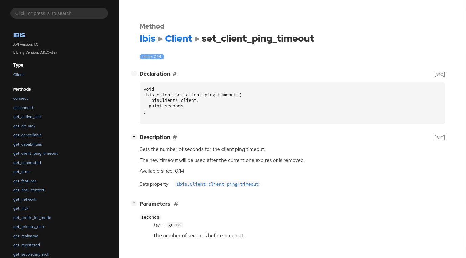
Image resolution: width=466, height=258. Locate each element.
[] (135, 73)
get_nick (21, 208)
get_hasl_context (28, 190)
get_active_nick (27, 116)
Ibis (19, 35)
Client (18, 74)
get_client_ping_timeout (35, 153)
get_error (21, 171)
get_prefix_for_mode (32, 217)
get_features (24, 181)
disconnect (23, 107)
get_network (24, 199)
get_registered (26, 245)
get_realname (25, 236)
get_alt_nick (24, 126)
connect (20, 98)
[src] (439, 73)
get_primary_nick (28, 226)
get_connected (27, 162)
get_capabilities (27, 144)
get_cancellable (27, 135)
